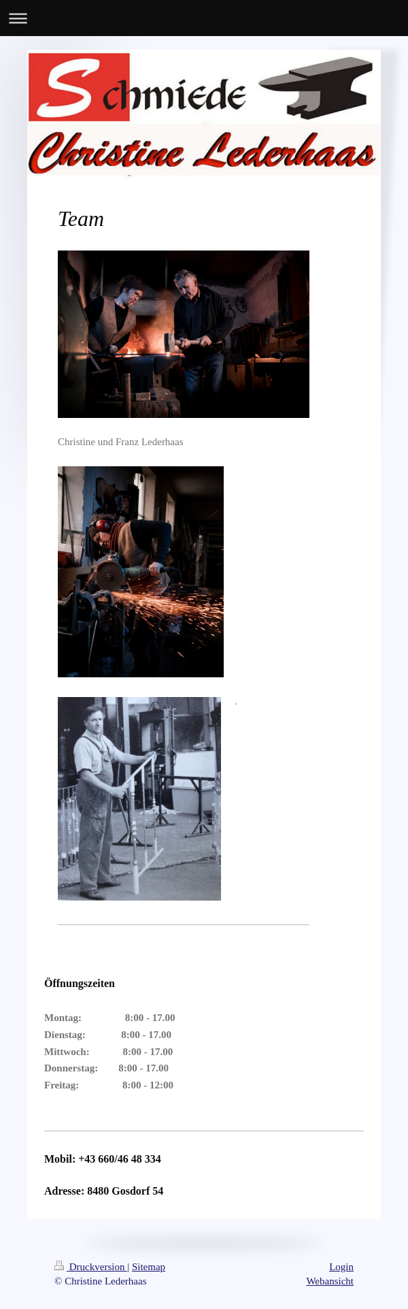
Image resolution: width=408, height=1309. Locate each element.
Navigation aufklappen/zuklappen (204, 18)
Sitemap (148, 1266)
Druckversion (90, 1266)
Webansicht (330, 1281)
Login (341, 1266)
